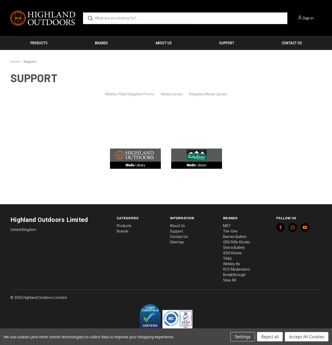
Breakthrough (234, 275)
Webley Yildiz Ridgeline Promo (129, 94)
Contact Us (292, 43)
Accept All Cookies (306, 337)
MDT (227, 226)
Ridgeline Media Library (208, 94)
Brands (101, 43)
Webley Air (231, 264)
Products (38, 43)
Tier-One (230, 231)
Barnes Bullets (235, 237)
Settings (243, 337)
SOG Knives (232, 253)
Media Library (172, 94)
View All (229, 280)
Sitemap (177, 242)
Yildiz (227, 258)
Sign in (308, 18)
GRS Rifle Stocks (236, 242)
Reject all (270, 337)
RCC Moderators (236, 269)
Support (226, 43)
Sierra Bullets (234, 247)
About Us (163, 43)
